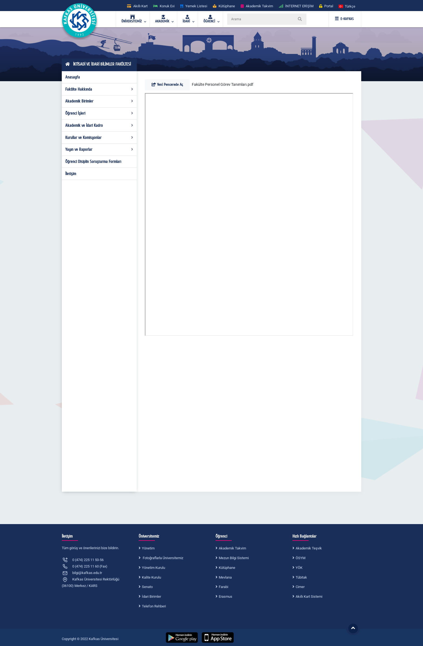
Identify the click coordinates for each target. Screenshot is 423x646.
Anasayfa (72, 77)
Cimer (300, 587)
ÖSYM (300, 558)
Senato (147, 587)
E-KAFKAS (344, 19)
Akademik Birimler (99, 101)
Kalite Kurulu (151, 577)
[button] (347, 6)
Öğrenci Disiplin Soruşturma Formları (93, 161)
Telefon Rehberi (154, 606)
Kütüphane (227, 568)
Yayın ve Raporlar (99, 149)
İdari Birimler (151, 596)
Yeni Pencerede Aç (167, 84)
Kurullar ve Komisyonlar (99, 137)
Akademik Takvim (232, 548)
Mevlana (225, 577)
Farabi (223, 587)
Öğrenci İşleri (99, 113)
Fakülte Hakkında (99, 89)
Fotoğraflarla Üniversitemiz (162, 558)
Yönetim (148, 548)
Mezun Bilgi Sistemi (234, 558)
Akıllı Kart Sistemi (309, 596)
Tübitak (301, 577)
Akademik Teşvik (309, 548)
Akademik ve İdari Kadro (99, 125)
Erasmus (225, 596)
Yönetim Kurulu (153, 568)
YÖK (299, 568)
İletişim (70, 173)
